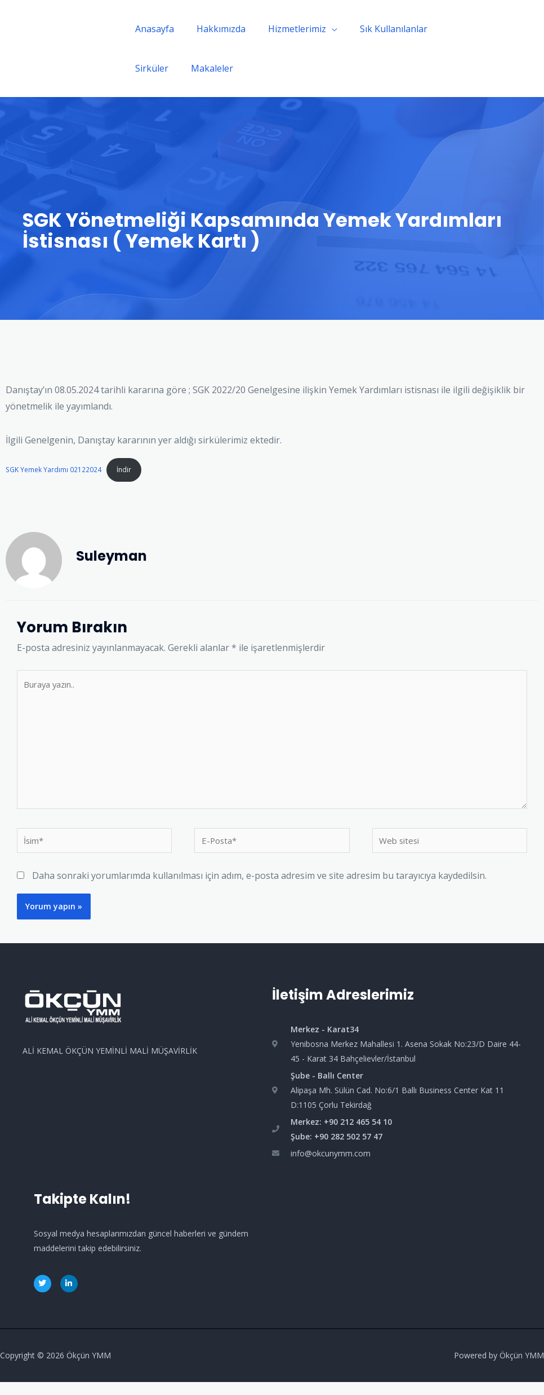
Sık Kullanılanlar (378, 29)
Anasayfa (152, 29)
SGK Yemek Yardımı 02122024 (55, 470)
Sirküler (149, 68)
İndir (128, 470)
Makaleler (205, 68)
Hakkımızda (214, 29)
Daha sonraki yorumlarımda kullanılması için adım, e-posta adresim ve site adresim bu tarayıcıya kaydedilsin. (259, 889)
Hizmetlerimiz (286, 29)
